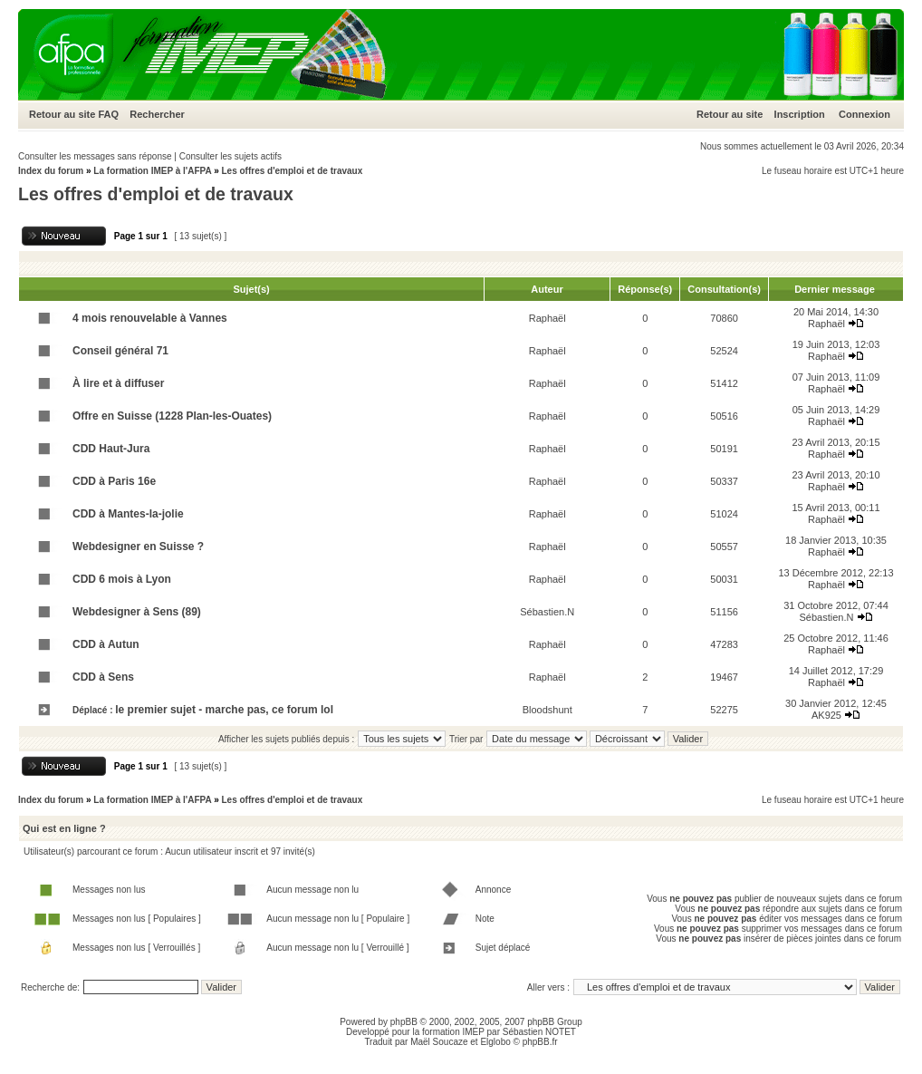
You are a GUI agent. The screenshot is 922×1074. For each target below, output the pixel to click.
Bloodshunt (547, 709)
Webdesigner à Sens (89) (136, 611)
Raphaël (547, 318)
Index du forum (50, 171)
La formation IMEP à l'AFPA (152, 171)
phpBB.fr (540, 1042)
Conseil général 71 (120, 350)
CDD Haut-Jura (110, 448)
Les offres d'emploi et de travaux (291, 171)
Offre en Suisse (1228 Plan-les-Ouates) (172, 416)
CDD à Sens (103, 677)
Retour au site (62, 114)
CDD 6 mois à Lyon (121, 579)
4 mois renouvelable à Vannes (149, 318)
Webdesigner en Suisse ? (138, 546)
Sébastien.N (547, 611)
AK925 (826, 715)
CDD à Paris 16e (114, 481)
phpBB (404, 1022)
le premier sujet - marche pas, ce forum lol (224, 709)
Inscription (799, 114)
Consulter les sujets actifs (230, 156)
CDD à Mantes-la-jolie (128, 514)
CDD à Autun (105, 644)
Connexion (864, 114)
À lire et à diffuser (118, 383)
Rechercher (157, 114)
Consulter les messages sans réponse (95, 156)
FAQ (108, 114)
